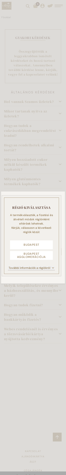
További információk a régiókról (31, 268)
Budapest (31, 245)
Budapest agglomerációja (31, 255)
